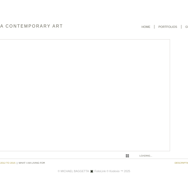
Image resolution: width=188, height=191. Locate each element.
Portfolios (167, 26)
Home (145, 26)
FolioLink (100, 171)
